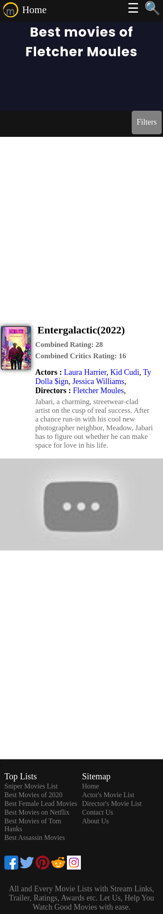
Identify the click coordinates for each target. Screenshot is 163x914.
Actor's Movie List (108, 794)
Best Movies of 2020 (33, 794)
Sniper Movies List (31, 786)
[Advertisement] (81, 223)
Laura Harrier (85, 372)
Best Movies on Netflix (37, 812)
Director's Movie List (112, 803)
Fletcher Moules (98, 390)
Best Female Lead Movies (40, 803)
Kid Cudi (125, 372)
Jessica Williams (98, 381)
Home (34, 9)
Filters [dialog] (146, 122)
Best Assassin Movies (34, 837)
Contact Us (97, 812)
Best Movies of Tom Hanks (32, 824)
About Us (95, 821)
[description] (69, 344)
